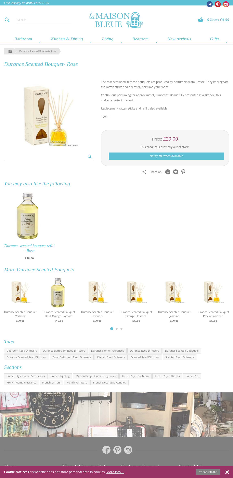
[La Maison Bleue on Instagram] (226, 4)
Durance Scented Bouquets (45, 270)
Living (107, 38)
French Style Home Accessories (26, 376)
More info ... (115, 472)
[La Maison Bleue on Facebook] (210, 4)
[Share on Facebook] (168, 171)
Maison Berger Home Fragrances (96, 376)
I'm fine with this (208, 472)
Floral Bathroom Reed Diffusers (71, 357)
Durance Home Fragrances (107, 350)
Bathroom (23, 38)
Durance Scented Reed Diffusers (26, 357)
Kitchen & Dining (67, 38)
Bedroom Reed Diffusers (22, 350)
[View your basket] (201, 20)
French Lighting (60, 376)
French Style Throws (167, 376)
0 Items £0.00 (218, 20)
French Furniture (76, 382)
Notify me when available (166, 156)
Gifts (214, 38)
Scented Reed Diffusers (145, 357)
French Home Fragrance (21, 382)
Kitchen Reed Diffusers (111, 357)
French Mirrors (51, 382)
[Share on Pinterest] (184, 171)
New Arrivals (179, 38)
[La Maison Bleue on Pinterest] (218, 4)
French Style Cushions (135, 376)
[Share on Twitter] (176, 171)
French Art (192, 376)
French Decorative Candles (109, 382)
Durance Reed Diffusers (144, 350)
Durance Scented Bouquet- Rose (37, 51)
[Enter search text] (44, 20)
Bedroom (140, 38)
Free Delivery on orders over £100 (26, 3)
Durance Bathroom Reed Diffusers (64, 350)
